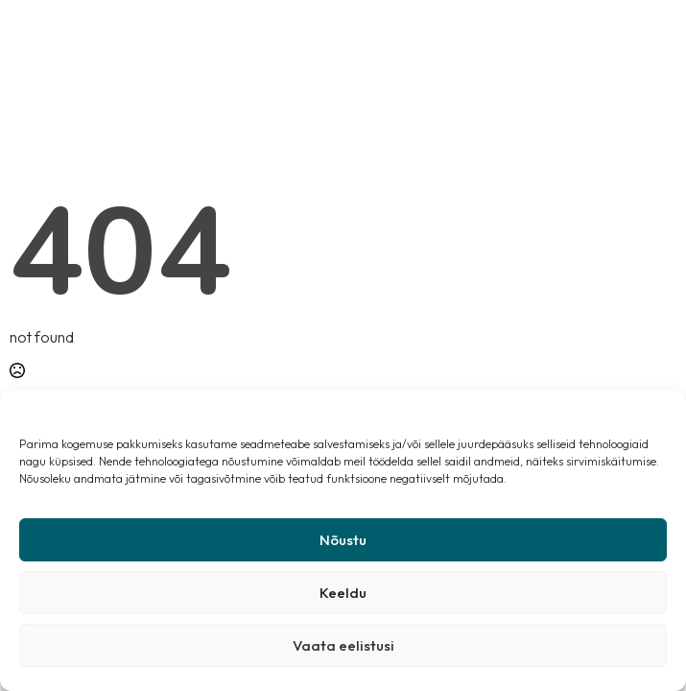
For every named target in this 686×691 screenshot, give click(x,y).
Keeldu (343, 593)
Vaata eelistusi (343, 645)
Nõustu (343, 540)
